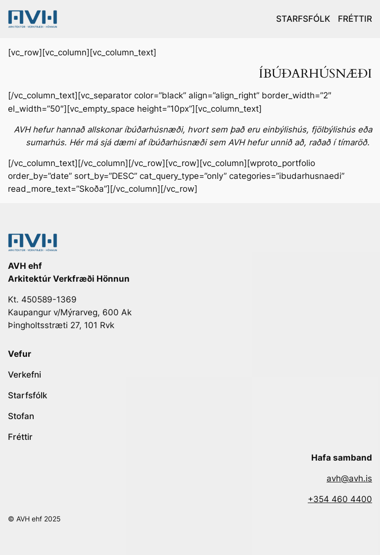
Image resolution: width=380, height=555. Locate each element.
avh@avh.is (349, 478)
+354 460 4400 (340, 499)
